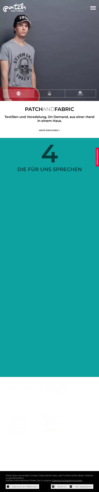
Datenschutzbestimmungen (67, 480)
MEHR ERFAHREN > (49, 130)
